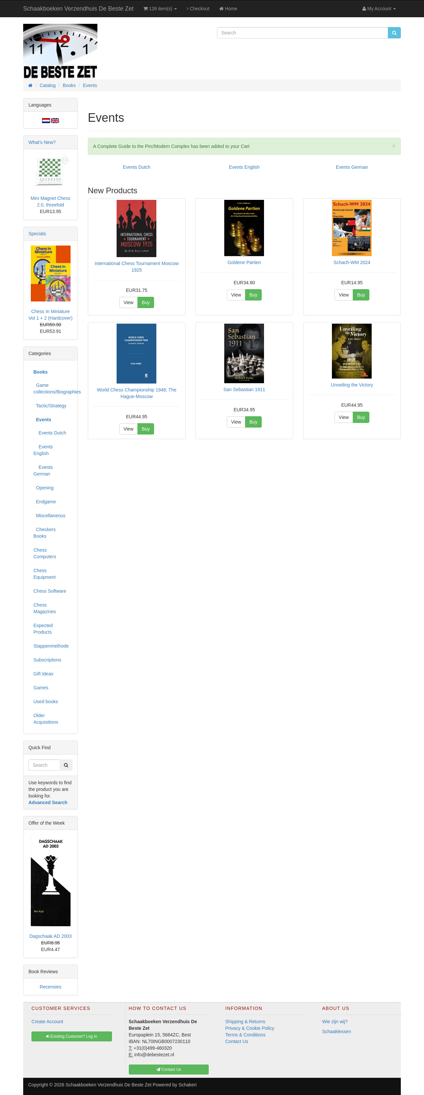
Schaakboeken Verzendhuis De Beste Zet (78, 8)
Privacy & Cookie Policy (249, 1028)
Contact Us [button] (168, 1069)
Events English (244, 167)
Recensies (50, 986)
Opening (43, 487)
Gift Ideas (43, 673)
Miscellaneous (49, 515)
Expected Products (43, 629)
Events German (352, 167)
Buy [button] (146, 302)
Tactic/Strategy (49, 405)
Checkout (198, 8)
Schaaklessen (336, 1031)
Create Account (47, 1021)
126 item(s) (160, 8)
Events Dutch (136, 167)
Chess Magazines (44, 608)
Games (40, 687)
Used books (45, 701)
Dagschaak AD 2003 (50, 936)
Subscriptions (47, 659)
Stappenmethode (51, 646)
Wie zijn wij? (335, 1021)
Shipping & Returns (245, 1021)
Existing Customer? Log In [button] (71, 1036)
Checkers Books (44, 533)
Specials (37, 233)
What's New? (42, 142)
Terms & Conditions (245, 1034)
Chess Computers (44, 553)
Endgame (44, 501)
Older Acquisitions (45, 719)
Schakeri (187, 1084)
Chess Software (49, 591)
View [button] (128, 302)
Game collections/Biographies (53, 388)
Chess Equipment (44, 574)
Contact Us (236, 1041)
